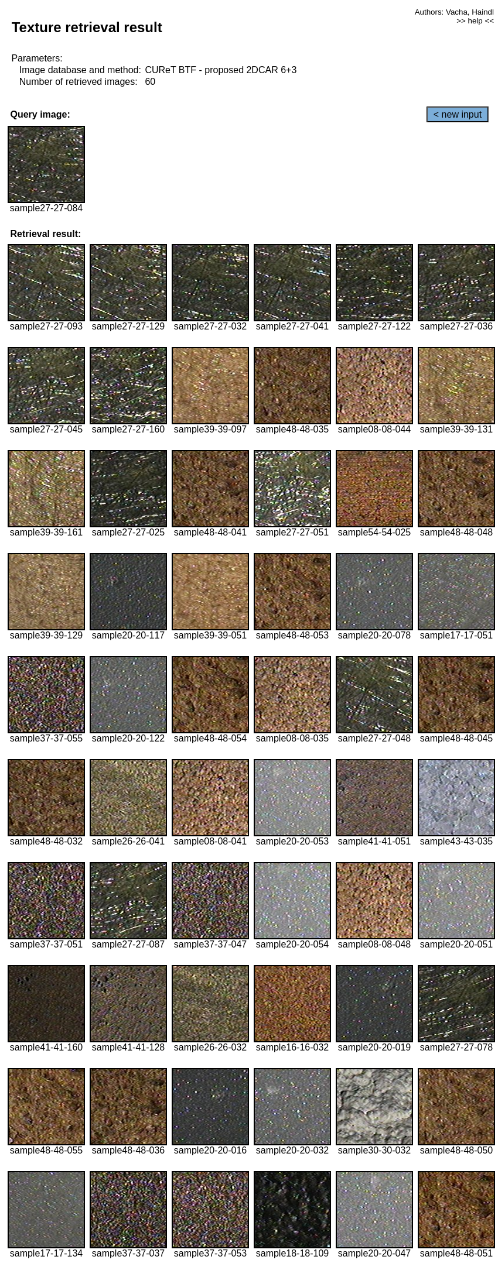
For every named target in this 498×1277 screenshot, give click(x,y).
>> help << (475, 20)
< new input (458, 114)
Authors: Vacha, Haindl (454, 12)
